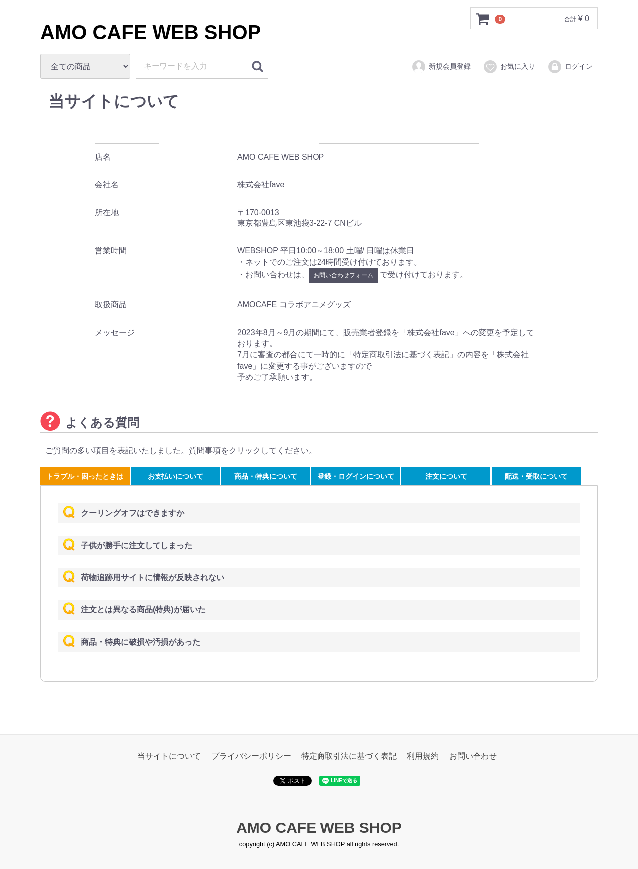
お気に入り (509, 66)
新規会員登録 (441, 66)
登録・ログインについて (356, 476)
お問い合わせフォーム (343, 275)
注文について (446, 476)
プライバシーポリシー (251, 756)
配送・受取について (536, 476)
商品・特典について (265, 476)
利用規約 (423, 756)
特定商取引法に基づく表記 (349, 756)
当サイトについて (169, 756)
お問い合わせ (473, 756)
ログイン (570, 66)
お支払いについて (175, 476)
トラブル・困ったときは (84, 476)
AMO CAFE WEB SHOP (150, 32)
